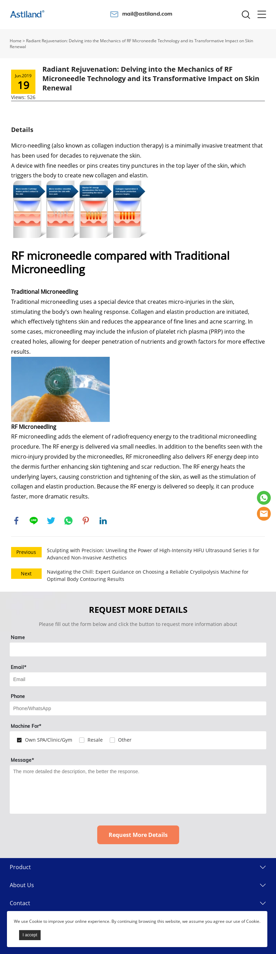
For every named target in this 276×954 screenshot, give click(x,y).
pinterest (86, 520)
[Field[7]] (138, 649)
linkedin (103, 520)
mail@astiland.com (147, 13)
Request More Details (138, 835)
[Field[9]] (138, 679)
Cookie (35, 921)
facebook (16, 520)
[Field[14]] (138, 708)
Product (20, 867)
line (33, 520)
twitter (51, 520)
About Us (22, 885)
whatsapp (68, 520)
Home (16, 41)
